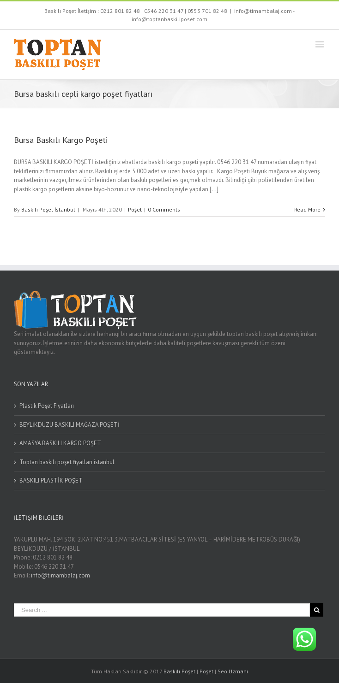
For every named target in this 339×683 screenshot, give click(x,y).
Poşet (135, 209)
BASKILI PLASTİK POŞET (51, 480)
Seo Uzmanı (233, 671)
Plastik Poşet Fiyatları (46, 406)
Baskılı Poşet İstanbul (48, 209)
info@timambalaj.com (60, 575)
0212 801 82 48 (120, 10)
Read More (307, 209)
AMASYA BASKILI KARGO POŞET (60, 443)
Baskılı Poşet (179, 671)
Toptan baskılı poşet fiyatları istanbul (67, 462)
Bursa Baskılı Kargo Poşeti (61, 140)
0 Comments (164, 209)
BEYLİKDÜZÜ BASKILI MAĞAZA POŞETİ (69, 425)
